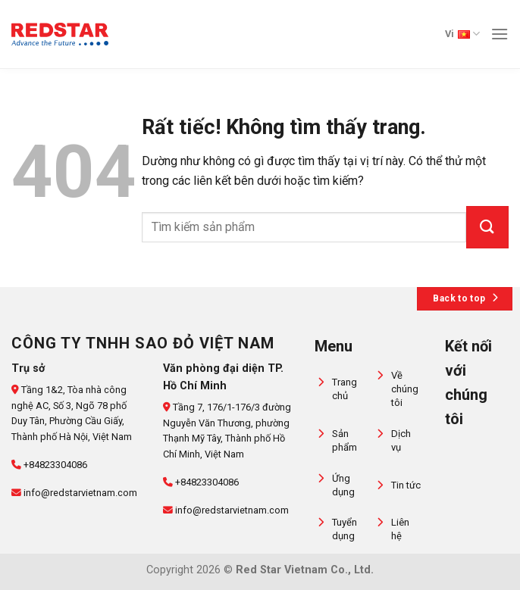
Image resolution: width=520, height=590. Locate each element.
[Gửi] (487, 227)
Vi (462, 34)
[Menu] (499, 33)
